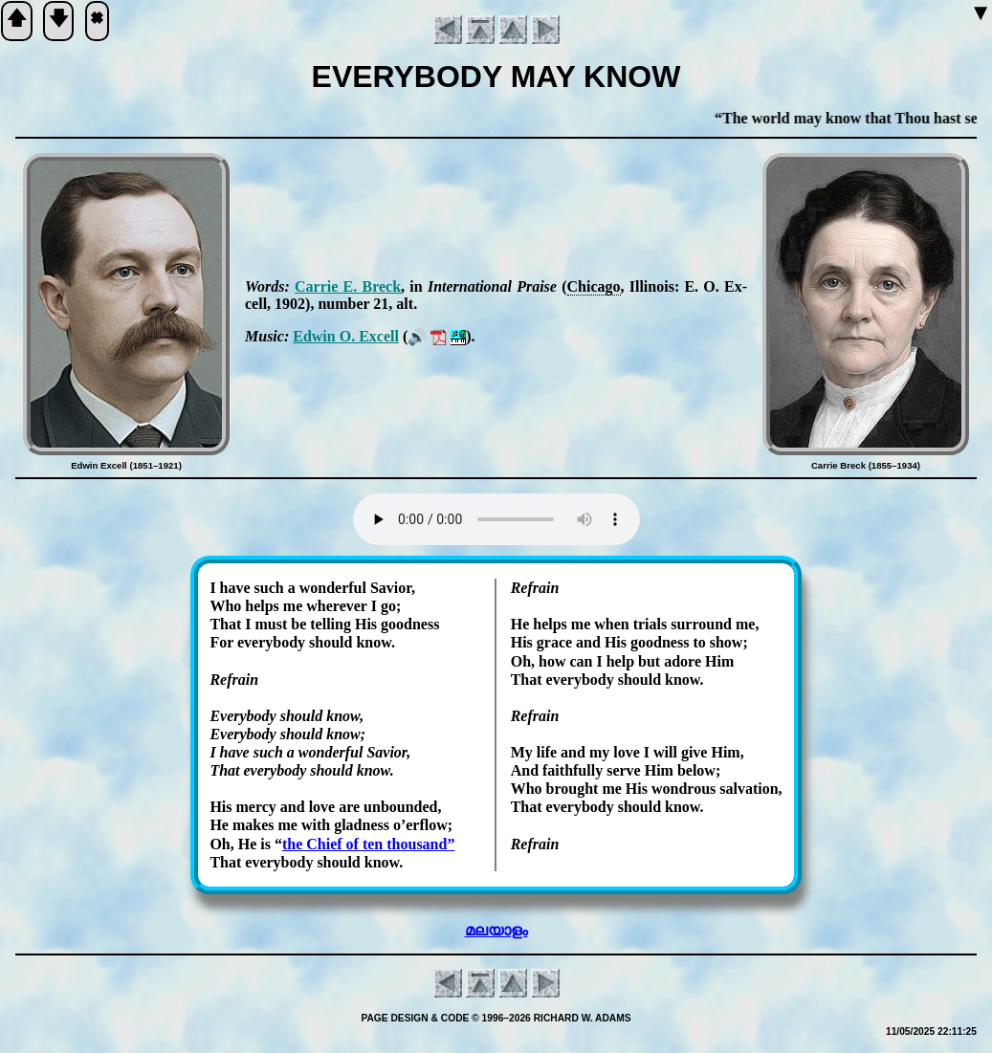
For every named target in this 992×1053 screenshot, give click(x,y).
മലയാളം (496, 930)
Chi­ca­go (594, 286)
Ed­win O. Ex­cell (346, 336)
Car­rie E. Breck (348, 286)
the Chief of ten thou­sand (364, 844)
